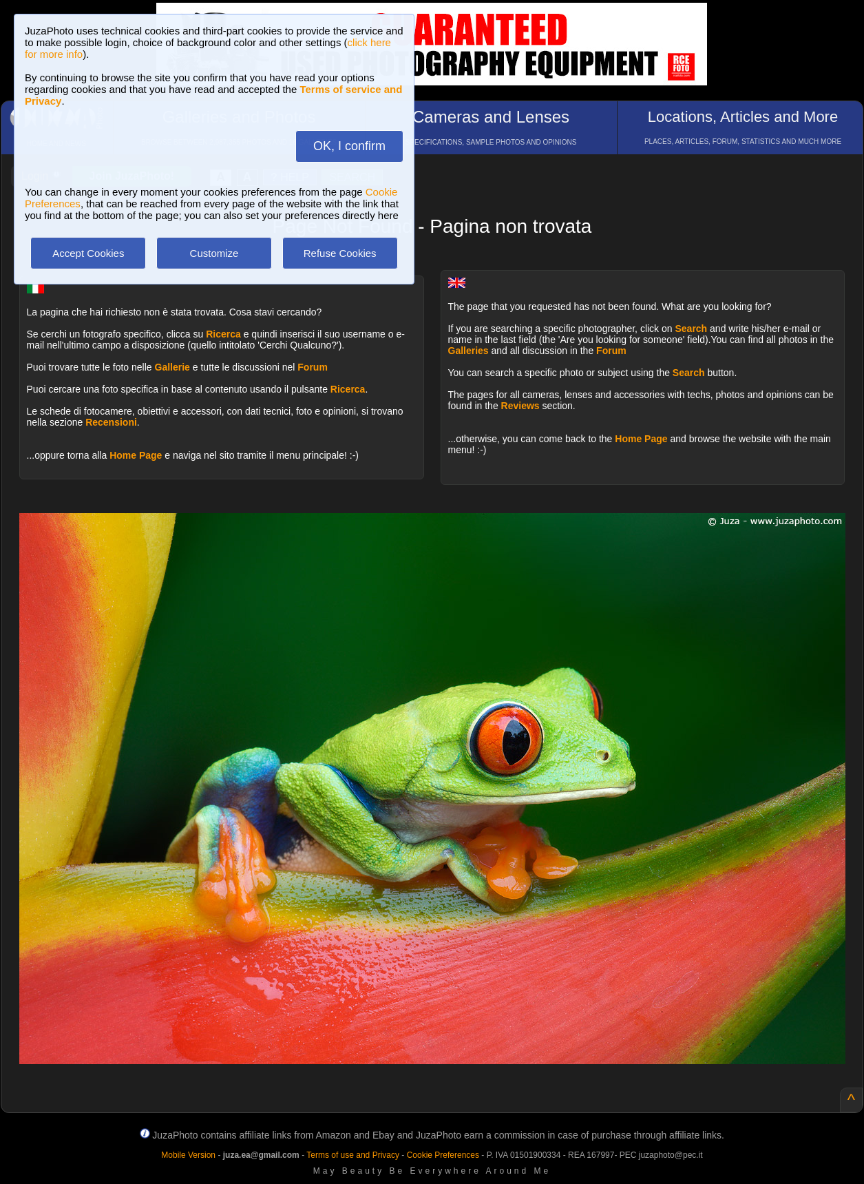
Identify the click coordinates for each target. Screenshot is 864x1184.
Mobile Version (188, 1155)
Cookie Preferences (443, 1155)
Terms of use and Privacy (352, 1155)
